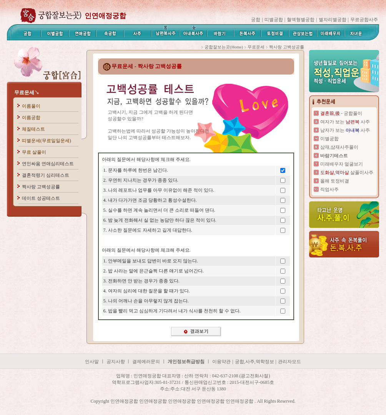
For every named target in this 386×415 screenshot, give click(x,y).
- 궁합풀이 (341, 113)
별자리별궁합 (332, 19)
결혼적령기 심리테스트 (45, 175)
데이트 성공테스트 (41, 198)
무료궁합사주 (364, 19)
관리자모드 (289, 361)
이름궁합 (31, 117)
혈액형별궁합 (300, 19)
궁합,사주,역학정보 (254, 361)
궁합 (255, 19)
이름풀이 (31, 106)
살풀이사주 (346, 172)
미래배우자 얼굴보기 (341, 164)
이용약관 (221, 361)
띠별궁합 (274, 19)
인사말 (92, 361)
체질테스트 (33, 129)
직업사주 (329, 189)
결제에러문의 (146, 361)
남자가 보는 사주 (345, 130)
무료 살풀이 (34, 152)
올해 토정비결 (334, 181)
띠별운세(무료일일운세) (46, 140)
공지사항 (116, 361)
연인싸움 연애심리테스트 (48, 163)
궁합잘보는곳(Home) (224, 47)
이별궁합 (329, 138)
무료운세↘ (26, 92)
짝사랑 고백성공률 (41, 186)
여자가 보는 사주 (345, 121)
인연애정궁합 (105, 16)
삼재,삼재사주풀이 (339, 147)
